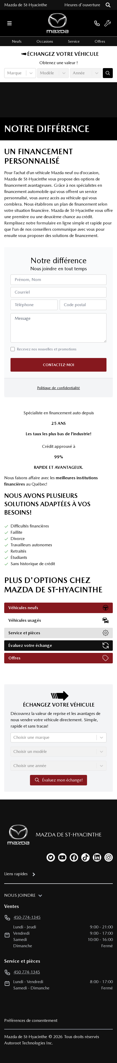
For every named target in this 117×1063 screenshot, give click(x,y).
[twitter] (51, 857)
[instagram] (108, 857)
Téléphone (24, 304)
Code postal (75, 304)
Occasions (45, 41)
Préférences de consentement (30, 1020)
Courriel (22, 292)
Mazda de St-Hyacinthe (25, 4)
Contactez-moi (58, 365)
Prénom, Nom (28, 279)
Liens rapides (16, 873)
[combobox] (7, 73)
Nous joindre (19, 895)
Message (22, 318)
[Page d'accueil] (16, 835)
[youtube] (62, 857)
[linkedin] (97, 857)
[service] (107, 23)
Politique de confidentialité (58, 388)
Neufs (17, 41)
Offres (100, 41)
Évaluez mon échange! (58, 780)
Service (74, 41)
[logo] (58, 23)
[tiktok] (85, 857)
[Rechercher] (108, 5)
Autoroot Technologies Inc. (28, 1042)
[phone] (97, 23)
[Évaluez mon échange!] (108, 73)
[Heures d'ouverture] (82, 5)
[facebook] (74, 857)
